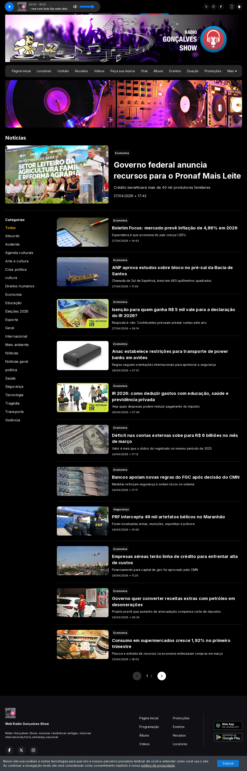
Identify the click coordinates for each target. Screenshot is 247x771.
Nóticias (12, 353)
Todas (10, 228)
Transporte (14, 412)
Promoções (213, 71)
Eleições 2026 (16, 311)
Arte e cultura (17, 261)
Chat (144, 71)
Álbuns (158, 71)
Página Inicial (21, 71)
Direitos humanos (19, 286)
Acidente (12, 244)
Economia (13, 295)
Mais (232, 71)
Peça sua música (122, 71)
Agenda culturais (19, 253)
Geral (9, 328)
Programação (149, 727)
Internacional (16, 336)
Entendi (228, 763)
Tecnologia (14, 395)
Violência (12, 420)
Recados (81, 71)
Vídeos (99, 71)
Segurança (14, 387)
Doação (193, 71)
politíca (11, 370)
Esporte (11, 320)
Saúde (10, 378)
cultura (11, 278)
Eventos (175, 71)
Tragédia (12, 403)
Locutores (44, 71)
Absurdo (12, 236)
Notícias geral (16, 362)
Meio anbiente (17, 345)
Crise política (16, 270)
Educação (13, 303)
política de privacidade (158, 765)
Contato (63, 71)
